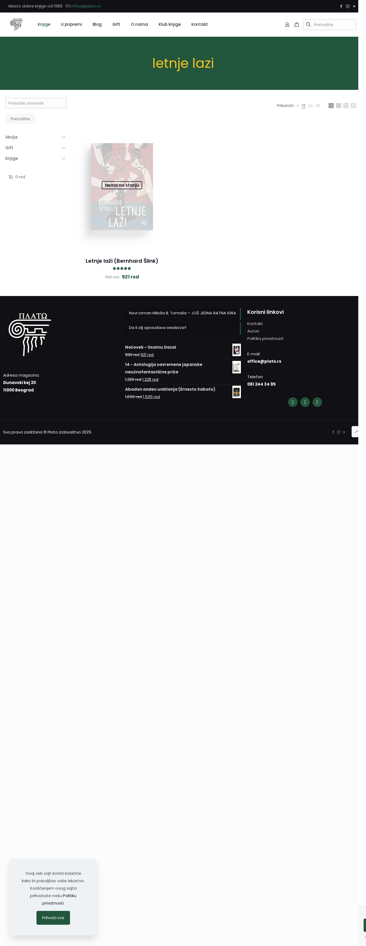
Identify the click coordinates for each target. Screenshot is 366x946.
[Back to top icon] (357, 431)
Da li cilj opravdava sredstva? (157, 327)
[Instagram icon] (348, 6)
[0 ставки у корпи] (16, 177)
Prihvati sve (53, 917)
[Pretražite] (329, 24)
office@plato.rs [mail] (85, 6)
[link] (298, 105)
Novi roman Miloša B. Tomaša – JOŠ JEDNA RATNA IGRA (182, 313)
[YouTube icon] (354, 6)
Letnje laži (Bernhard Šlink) (122, 261)
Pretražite (20, 119)
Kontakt (255, 323)
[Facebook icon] (341, 6)
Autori (253, 331)
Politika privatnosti (265, 338)
